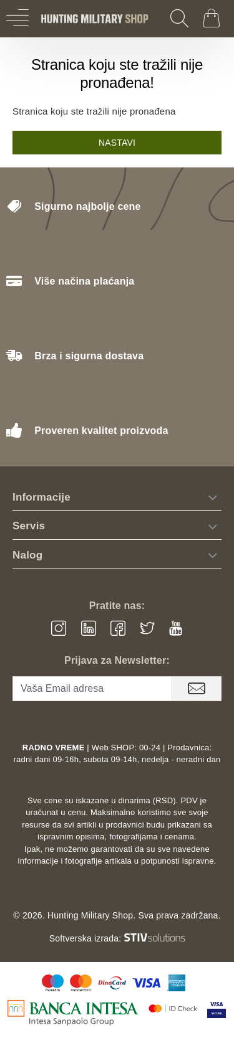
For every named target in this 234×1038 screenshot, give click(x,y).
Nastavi (117, 143)
